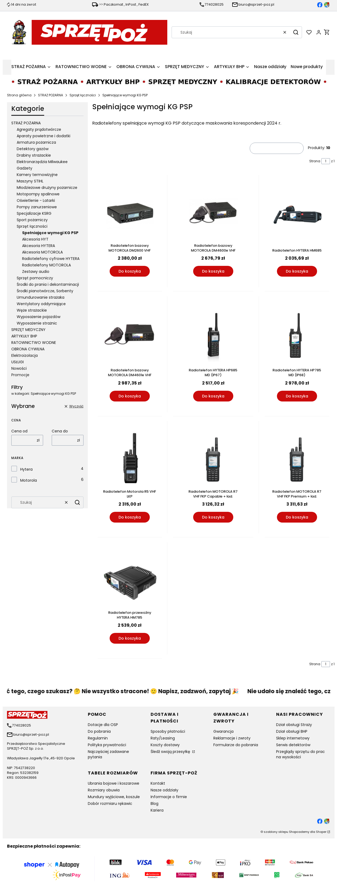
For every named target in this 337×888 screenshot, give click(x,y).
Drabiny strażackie (34, 155)
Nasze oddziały (164, 790)
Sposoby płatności (168, 731)
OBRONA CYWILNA (27, 349)
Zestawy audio (35, 271)
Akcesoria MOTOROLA (42, 252)
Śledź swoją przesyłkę (171, 751)
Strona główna (19, 95)
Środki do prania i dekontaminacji (48, 284)
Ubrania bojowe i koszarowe (113, 783)
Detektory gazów (32, 148)
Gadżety (24, 168)
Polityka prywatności (107, 745)
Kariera (157, 810)
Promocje (20, 375)
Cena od (19, 431)
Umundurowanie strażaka (40, 297)
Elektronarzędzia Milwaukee (42, 161)
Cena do (60, 431)
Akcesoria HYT (35, 239)
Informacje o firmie (169, 796)
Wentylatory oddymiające (41, 303)
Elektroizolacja (24, 355)
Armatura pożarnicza (36, 142)
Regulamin (98, 738)
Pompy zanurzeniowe (37, 207)
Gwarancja (223, 731)
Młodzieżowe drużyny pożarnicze (47, 187)
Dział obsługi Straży (294, 724)
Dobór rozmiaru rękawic (110, 803)
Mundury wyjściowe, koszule (114, 796)
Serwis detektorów (293, 745)
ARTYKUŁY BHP (24, 336)
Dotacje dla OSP (103, 724)
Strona (314, 161)
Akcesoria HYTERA (38, 245)
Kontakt (158, 783)
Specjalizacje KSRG (34, 213)
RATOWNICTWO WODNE (33, 342)
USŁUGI (17, 362)
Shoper (321, 832)
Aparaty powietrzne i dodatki (43, 136)
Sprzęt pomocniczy (35, 278)
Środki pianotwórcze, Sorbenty (45, 291)
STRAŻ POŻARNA (50, 95)
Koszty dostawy (165, 745)
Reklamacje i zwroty (232, 738)
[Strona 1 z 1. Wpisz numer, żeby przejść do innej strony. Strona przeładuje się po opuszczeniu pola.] (325, 161)
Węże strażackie (32, 310)
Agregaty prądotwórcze (39, 129)
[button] (296, 32)
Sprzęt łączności (83, 95)
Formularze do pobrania (235, 745)
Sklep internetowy (293, 738)
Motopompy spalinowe (38, 194)
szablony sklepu (276, 832)
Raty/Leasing (163, 738)
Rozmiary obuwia (104, 790)
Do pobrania (99, 731)
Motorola (28, 480)
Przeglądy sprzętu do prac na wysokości (300, 754)
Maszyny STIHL (30, 181)
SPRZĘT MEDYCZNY (28, 329)
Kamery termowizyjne (37, 174)
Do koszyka (129, 271)
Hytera (26, 469)
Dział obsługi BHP (291, 731)
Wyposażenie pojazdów (38, 316)
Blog (154, 803)
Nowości (19, 368)
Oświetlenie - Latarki (36, 200)
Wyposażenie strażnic (37, 323)
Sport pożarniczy (32, 220)
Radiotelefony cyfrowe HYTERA (50, 258)
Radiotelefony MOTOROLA (46, 265)
